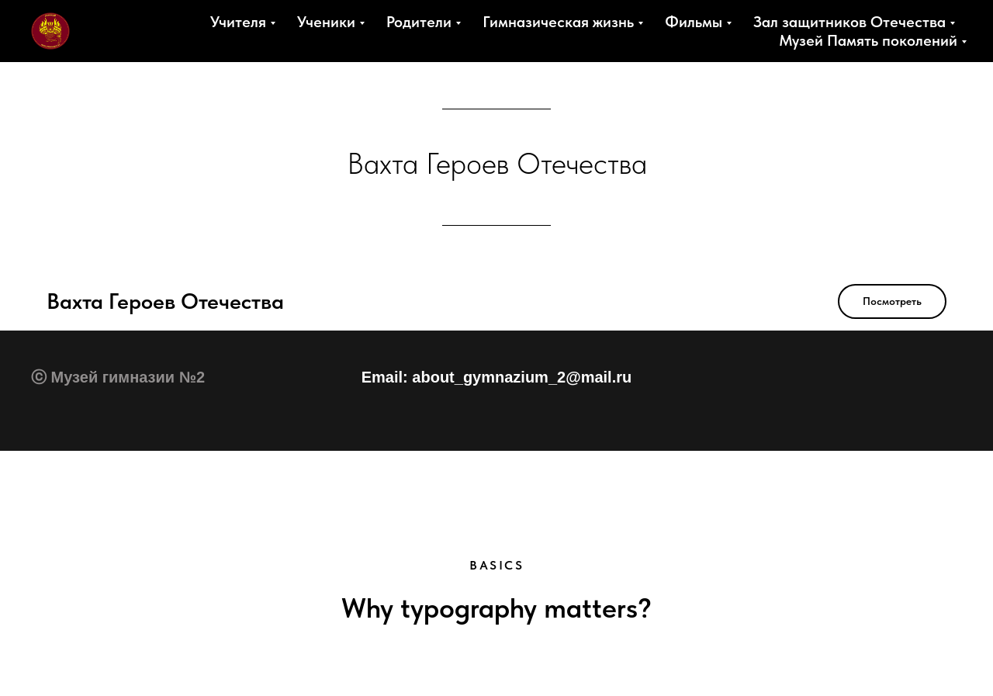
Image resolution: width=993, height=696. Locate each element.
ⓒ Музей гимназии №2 (118, 377)
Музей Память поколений (868, 40)
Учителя (238, 21)
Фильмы (693, 21)
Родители (419, 21)
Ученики (326, 21)
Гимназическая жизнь (558, 21)
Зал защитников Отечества (849, 21)
